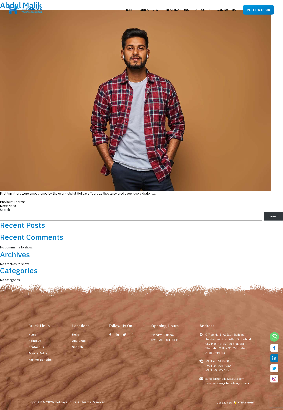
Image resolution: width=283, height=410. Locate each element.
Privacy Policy (38, 353)
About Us (34, 341)
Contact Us (36, 347)
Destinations (177, 10)
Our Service (150, 10)
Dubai (76, 334)
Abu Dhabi (79, 341)
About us (202, 10)
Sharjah (77, 347)
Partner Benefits (40, 359)
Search (5, 210)
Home (129, 10)
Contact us (226, 10)
